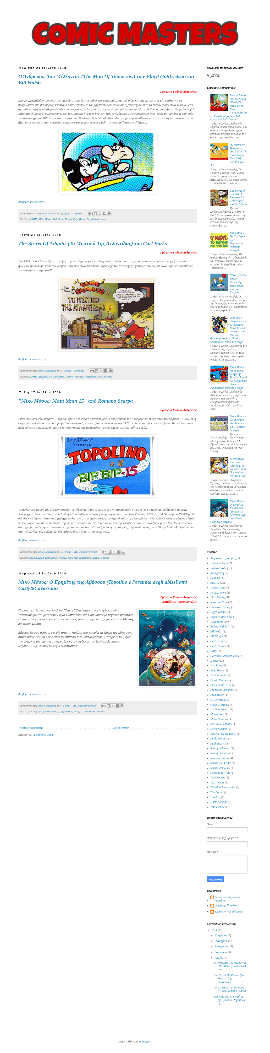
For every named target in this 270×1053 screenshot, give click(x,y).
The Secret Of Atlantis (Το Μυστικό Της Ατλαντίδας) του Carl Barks (92, 243)
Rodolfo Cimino (219, 753)
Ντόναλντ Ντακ (219, 602)
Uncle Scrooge (104, 376)
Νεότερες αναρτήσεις (31, 727)
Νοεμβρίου (221, 935)
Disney (68, 219)
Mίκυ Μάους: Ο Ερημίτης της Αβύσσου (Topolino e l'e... (230, 1000)
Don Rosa (216, 665)
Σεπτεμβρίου (222, 946)
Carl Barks (58, 376)
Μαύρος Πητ (217, 587)
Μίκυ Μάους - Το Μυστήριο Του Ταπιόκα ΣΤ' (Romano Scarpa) (238, 423)
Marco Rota (217, 714)
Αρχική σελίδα (120, 727)
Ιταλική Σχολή (36, 557)
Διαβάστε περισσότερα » (32, 202)
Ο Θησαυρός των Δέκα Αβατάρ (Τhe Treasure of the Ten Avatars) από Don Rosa (238, 467)
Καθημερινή (51, 557)
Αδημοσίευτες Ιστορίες (223, 558)
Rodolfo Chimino (220, 748)
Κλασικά (215, 577)
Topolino (104, 557)
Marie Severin (218, 719)
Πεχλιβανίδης (218, 612)
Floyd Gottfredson (96, 219)
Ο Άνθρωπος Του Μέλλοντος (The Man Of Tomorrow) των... (230, 966)
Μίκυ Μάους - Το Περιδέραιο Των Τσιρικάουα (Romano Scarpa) (238, 241)
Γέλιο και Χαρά (219, 563)
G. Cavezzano (88, 711)
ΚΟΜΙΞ (33, 219)
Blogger (146, 1041)
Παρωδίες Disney (220, 607)
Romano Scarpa (90, 557)
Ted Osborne (217, 777)
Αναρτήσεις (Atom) (43, 734)
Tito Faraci (216, 792)
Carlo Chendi (218, 646)
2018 (214, 930)
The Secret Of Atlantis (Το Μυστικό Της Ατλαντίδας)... (228, 978)
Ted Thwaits (217, 782)
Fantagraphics (218, 675)
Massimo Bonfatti (220, 724)
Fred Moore (217, 695)
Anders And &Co (220, 626)
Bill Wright (216, 636)
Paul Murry (217, 743)
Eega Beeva (79, 219)
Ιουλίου (219, 957)
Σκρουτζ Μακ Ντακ (221, 617)
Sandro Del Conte (220, 763)
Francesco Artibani (221, 689)
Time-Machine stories (222, 787)
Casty (76, 711)
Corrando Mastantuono (224, 656)
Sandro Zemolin (219, 768)
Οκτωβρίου (221, 941)
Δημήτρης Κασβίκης (226, 905)
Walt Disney (217, 807)
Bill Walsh (58, 219)
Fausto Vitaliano (220, 680)
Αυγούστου (221, 952)
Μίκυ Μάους (45, 219)
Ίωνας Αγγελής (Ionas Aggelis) (227, 899)
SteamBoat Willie (220, 772)
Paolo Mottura (218, 738)
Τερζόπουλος (45, 376)
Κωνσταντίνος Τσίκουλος (229, 911)
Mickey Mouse (218, 728)
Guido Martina (219, 704)
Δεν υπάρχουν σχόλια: (86, 551)
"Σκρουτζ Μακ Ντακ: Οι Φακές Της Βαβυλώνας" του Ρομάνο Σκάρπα (238, 284)
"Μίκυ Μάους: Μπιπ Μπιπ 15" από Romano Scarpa (75, 401)
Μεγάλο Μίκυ (218, 592)
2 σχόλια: (78, 213)
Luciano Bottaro (219, 709)
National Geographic (85, 376)
